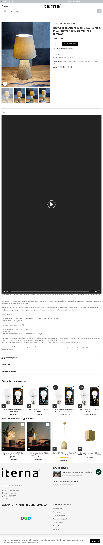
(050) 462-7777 (8, 1)
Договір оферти (58, 522)
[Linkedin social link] (66, 67)
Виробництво (57, 508)
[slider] (50, 291)
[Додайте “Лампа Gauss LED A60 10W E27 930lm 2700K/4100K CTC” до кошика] (55, 406)
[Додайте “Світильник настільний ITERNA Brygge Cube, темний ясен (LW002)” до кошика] (4, 449)
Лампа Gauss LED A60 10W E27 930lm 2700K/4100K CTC (64, 411)
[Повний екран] (99, 293)
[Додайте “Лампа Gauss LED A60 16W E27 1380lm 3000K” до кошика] (80, 406)
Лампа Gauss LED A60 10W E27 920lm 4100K (38, 411)
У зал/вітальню (78, 61)
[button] (51, 204)
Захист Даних (57, 526)
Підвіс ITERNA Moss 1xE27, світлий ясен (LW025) (64, 454)
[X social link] (61, 67)
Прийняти (95, 541)
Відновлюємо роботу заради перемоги (65, 481)
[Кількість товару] (57, 44)
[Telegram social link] (71, 67)
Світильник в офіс (66, 61)
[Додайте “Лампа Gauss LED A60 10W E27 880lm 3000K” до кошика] (4, 406)
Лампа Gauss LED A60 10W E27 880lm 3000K (13, 411)
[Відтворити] (4, 293)
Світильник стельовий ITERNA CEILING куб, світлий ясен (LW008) (89, 454)
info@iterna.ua (8, 499)
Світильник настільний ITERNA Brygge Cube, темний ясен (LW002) (13, 455)
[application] (51, 204)
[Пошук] (54, 11)
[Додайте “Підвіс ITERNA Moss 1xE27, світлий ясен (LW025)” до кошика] (55, 449)
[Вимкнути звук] (96, 293)
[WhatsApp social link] (68, 67)
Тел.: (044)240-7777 (10, 496)
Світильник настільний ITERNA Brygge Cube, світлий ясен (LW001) (39, 455)
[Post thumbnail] (57, 474)
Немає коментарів (76, 475)
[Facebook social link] (59, 67)
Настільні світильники (67, 23)
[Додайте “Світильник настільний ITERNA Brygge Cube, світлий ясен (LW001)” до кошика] (29, 449)
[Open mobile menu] (5, 6)
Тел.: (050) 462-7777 (10, 493)
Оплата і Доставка (59, 515)
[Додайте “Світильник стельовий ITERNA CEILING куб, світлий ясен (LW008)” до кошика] (80, 449)
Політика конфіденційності (61, 519)
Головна (55, 23)
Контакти (56, 529)
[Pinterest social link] (63, 67)
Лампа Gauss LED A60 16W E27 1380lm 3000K (89, 411)
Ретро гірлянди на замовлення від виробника (77, 472)
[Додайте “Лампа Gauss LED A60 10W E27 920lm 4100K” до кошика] (29, 406)
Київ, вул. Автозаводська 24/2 (76, 1)
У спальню (87, 61)
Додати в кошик (70, 43)
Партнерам (56, 512)
